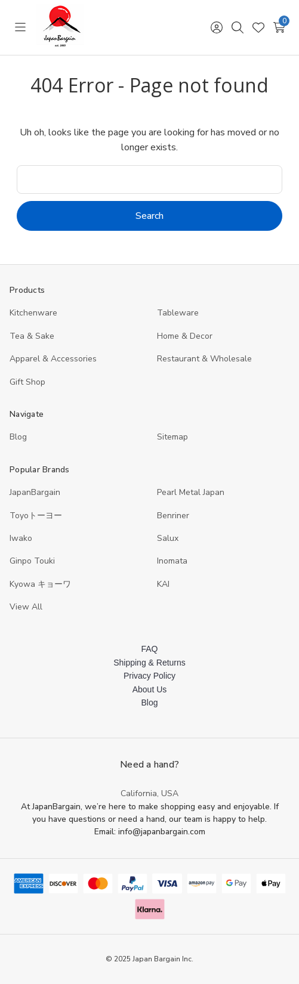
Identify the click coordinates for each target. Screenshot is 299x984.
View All (26, 606)
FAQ (149, 649)
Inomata (172, 561)
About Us (149, 689)
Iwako (21, 538)
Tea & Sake (32, 336)
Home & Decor (184, 336)
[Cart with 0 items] (279, 27)
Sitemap (172, 437)
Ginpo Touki (32, 561)
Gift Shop (27, 382)
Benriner (173, 515)
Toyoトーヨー (36, 515)
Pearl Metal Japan (190, 492)
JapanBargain (35, 492)
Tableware (178, 312)
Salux (167, 538)
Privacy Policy (149, 675)
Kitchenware (33, 312)
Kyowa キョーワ (40, 584)
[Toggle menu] (20, 27)
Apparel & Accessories (53, 358)
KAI (163, 584)
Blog (18, 437)
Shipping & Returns (149, 662)
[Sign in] (216, 27)
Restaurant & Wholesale (204, 358)
